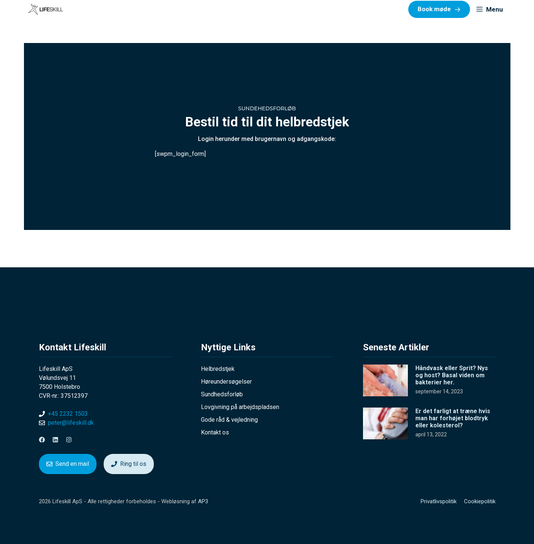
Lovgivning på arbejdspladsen (240, 407)
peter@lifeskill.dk (71, 422)
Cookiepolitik (479, 501)
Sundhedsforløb (222, 394)
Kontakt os (215, 432)
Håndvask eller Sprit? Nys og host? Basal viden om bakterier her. (451, 375)
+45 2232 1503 (68, 413)
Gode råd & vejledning (229, 419)
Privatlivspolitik (439, 501)
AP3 (203, 501)
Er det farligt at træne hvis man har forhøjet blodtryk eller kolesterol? (452, 418)
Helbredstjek (218, 368)
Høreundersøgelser (226, 381)
